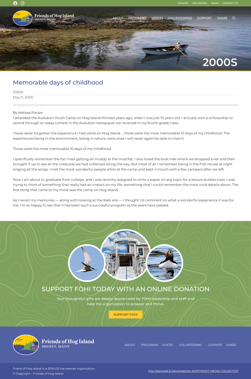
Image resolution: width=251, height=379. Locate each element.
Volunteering (180, 18)
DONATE (183, 3)
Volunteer (199, 3)
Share (222, 18)
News (214, 3)
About (118, 18)
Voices (157, 18)
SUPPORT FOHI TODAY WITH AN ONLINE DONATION (126, 289)
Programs (137, 18)
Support (204, 18)
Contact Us (230, 3)
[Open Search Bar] (233, 18)
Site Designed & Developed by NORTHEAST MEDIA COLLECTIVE (193, 371)
